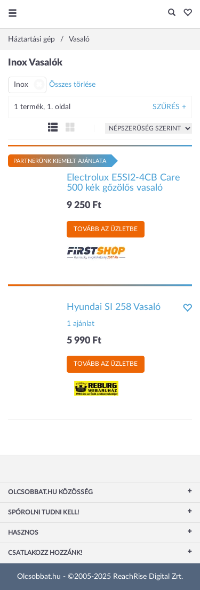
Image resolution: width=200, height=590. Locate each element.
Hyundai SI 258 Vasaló (114, 307)
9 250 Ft (84, 205)
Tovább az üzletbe (106, 229)
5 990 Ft (84, 341)
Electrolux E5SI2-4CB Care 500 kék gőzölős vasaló (123, 183)
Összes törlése (72, 84)
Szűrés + (169, 107)
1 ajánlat (80, 323)
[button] (185, 13)
